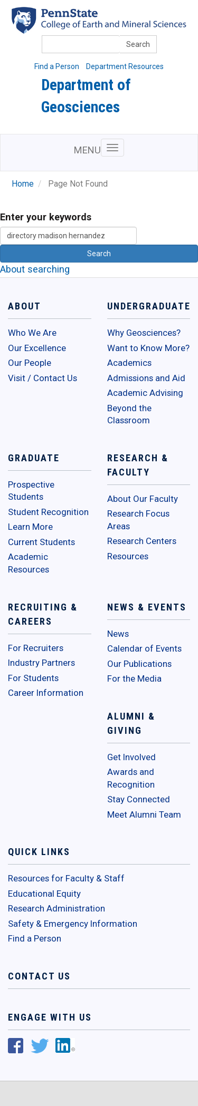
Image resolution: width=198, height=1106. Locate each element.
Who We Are (32, 332)
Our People (29, 362)
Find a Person (56, 66)
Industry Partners (41, 662)
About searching (35, 269)
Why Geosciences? (144, 332)
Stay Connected (138, 799)
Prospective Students (31, 490)
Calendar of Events (144, 648)
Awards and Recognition (131, 778)
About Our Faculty (142, 498)
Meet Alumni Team (144, 814)
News (118, 633)
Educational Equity (44, 893)
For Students (33, 678)
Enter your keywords (45, 216)
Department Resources (125, 66)
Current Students (41, 542)
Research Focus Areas (138, 519)
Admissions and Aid (146, 378)
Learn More (30, 526)
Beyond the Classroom (129, 414)
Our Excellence (37, 348)
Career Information (45, 692)
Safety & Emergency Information (72, 923)
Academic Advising (145, 392)
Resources (127, 556)
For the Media (134, 678)
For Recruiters (35, 648)
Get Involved (131, 757)
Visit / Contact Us (42, 378)
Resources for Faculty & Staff (66, 878)
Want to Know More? (148, 348)
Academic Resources (28, 563)
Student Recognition (48, 512)
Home (23, 184)
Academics (129, 362)
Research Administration (56, 908)
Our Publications (139, 663)
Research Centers (141, 541)
